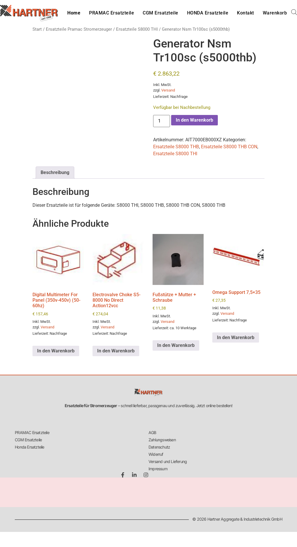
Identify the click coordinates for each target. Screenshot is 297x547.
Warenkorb (275, 13)
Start (37, 29)
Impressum (157, 468)
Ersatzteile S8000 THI (137, 29)
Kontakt (245, 13)
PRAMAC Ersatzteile (111, 13)
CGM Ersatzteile (160, 13)
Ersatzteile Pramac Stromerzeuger (79, 29)
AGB (152, 432)
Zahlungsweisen (162, 439)
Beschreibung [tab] (55, 172)
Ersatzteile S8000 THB (176, 146)
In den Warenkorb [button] (56, 351)
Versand (168, 90)
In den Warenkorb (194, 120)
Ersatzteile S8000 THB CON (229, 146)
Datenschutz (159, 446)
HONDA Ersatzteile (208, 13)
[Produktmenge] (161, 121)
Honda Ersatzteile (29, 446)
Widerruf (155, 454)
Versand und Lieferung (167, 461)
